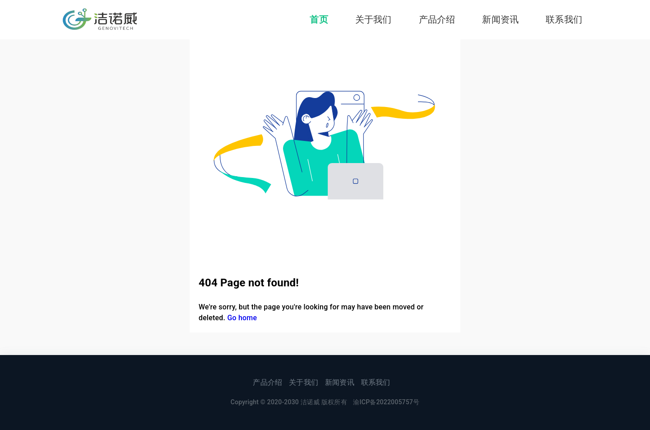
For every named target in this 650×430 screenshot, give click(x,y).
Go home (242, 317)
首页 (319, 19)
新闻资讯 (500, 19)
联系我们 (564, 19)
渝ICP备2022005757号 (386, 402)
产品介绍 (437, 19)
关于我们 (373, 19)
